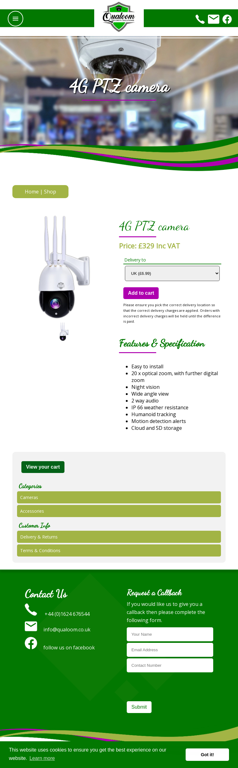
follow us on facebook (60, 647)
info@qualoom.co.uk (57, 629)
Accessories (32, 511)
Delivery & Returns (39, 537)
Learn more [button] (42, 758)
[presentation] (174, 686)
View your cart (43, 467)
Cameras (29, 497)
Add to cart (141, 293)
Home (32, 191)
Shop (50, 191)
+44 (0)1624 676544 (57, 614)
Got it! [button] (207, 754)
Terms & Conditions (40, 550)
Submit (139, 707)
